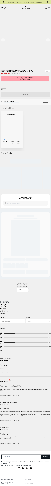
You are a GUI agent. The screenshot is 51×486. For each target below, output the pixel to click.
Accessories (4, 475)
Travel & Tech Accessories (16, 475)
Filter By (28, 343)
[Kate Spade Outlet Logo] (25, 8)
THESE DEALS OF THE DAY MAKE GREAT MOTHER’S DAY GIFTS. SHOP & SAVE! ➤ (25, 2)
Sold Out (25, 94)
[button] (46, 102)
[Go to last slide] (3, 2)
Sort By (2, 343)
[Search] (46, 8)
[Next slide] (47, 2)
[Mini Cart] (49, 8)
